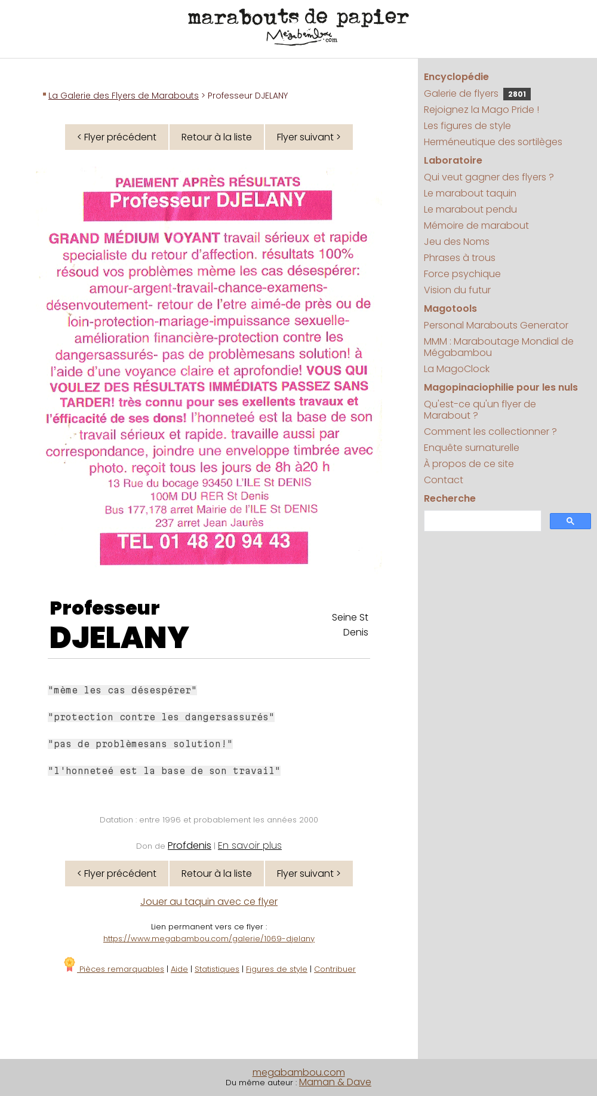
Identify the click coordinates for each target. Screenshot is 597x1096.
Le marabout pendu (470, 209)
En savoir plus (250, 845)
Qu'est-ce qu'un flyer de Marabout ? (480, 409)
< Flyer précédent (116, 137)
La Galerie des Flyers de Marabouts (123, 96)
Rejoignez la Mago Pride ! (481, 109)
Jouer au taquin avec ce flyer (209, 901)
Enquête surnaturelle (471, 448)
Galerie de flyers (477, 93)
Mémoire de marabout (476, 225)
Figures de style (276, 969)
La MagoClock (457, 369)
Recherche (450, 498)
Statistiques (217, 969)
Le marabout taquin (470, 193)
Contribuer (335, 969)
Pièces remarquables (113, 969)
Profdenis (189, 845)
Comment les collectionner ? (490, 431)
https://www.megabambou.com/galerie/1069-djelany (209, 938)
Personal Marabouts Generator (496, 325)
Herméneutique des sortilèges (493, 142)
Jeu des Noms (457, 241)
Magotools (450, 308)
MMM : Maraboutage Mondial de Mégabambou (499, 347)
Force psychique (462, 274)
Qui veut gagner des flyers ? (489, 177)
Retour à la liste (216, 137)
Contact (443, 480)
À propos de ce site (469, 464)
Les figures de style (467, 126)
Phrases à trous (460, 258)
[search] (481, 521)
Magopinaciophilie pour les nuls (501, 387)
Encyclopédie (456, 77)
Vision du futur (457, 290)
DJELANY (119, 638)
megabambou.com (299, 1072)
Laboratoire (453, 160)
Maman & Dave (335, 1082)
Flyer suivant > (309, 137)
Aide (179, 969)
